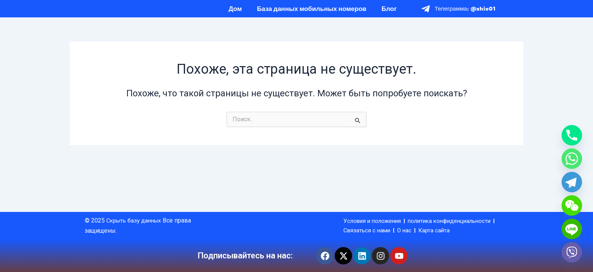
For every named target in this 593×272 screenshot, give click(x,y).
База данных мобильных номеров (311, 12)
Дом (235, 12)
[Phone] (572, 135)
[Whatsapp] (572, 158)
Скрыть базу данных (136, 209)
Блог (389, 12)
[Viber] (572, 252)
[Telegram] (572, 182)
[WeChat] (572, 205)
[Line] (572, 229)
